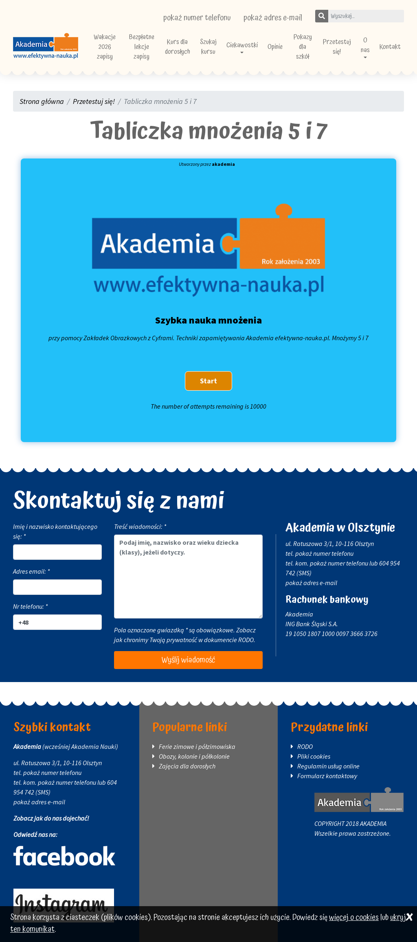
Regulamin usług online (328, 766)
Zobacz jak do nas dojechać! (51, 818)
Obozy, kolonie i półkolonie (194, 756)
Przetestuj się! (337, 47)
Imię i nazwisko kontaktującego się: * (55, 531)
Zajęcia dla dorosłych (187, 766)
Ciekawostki (242, 45)
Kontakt (390, 47)
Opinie (275, 47)
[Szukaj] (321, 16)
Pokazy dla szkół (303, 47)
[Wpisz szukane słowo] (366, 16)
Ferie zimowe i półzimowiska (197, 746)
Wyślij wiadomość (188, 660)
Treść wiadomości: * (140, 526)
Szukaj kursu (208, 47)
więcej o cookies (354, 917)
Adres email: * (31, 571)
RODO (246, 640)
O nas (365, 45)
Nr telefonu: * (30, 606)
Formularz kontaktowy (327, 776)
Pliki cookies (313, 756)
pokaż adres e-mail (273, 17)
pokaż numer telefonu (196, 17)
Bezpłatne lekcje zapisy (141, 47)
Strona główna (42, 101)
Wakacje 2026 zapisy (105, 47)
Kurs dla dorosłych (177, 47)
